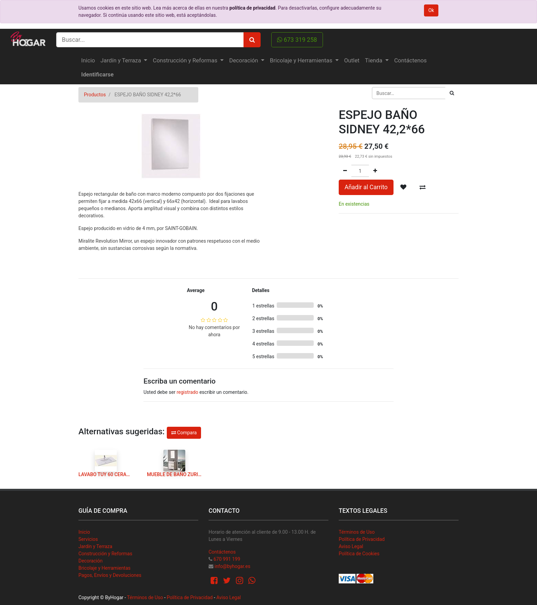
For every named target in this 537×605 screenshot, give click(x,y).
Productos (95, 94)
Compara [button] (184, 432)
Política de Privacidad (362, 539)
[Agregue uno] (375, 171)
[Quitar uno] (345, 171)
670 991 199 (226, 559)
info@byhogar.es (232, 566)
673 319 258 (297, 39)
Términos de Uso (357, 532)
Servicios (88, 539)
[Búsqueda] (452, 93)
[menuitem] (88, 60)
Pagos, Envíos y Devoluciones (109, 575)
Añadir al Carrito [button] (366, 187)
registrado (187, 392)
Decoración (90, 561)
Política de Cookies (359, 553)
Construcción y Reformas (105, 553)
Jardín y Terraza (95, 546)
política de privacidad (252, 8)
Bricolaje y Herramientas (104, 568)
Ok (431, 10)
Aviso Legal (351, 546)
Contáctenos (222, 552)
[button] (403, 187)
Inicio (84, 532)
